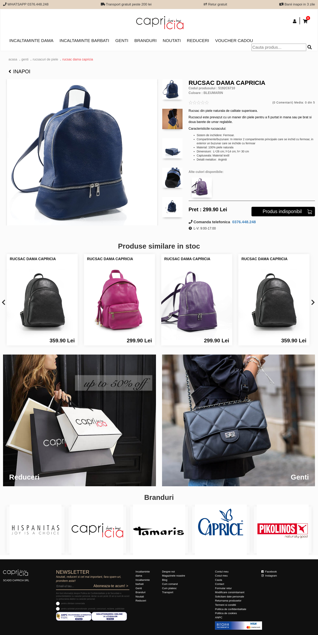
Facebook (269, 571)
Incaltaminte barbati (84, 40)
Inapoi (19, 71)
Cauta (218, 579)
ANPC (218, 617)
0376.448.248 (243, 222)
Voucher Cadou (234, 40)
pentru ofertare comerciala (73, 603)
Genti (121, 40)
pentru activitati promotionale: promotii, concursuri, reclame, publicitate (92, 609)
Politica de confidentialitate (230, 609)
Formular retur (223, 588)
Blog (164, 579)
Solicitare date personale (229, 596)
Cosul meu (221, 575)
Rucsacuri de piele (45, 59)
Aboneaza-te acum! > (110, 586)
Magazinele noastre (173, 575)
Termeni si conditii (225, 604)
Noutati (172, 40)
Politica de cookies (226, 613)
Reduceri (198, 40)
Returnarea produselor (228, 600)
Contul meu (221, 571)
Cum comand (170, 583)
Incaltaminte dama (31, 40)
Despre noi (168, 571)
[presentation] (3, 302)
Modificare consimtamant (229, 592)
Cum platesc (169, 588)
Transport (167, 592)
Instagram (269, 575)
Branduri (145, 40)
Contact (219, 583)
